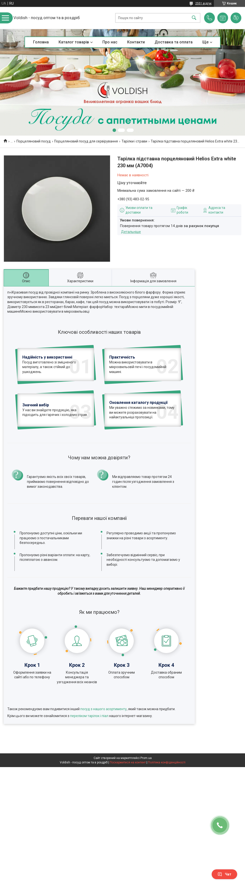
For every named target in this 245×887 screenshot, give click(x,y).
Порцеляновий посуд (33, 141)
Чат (224, 874)
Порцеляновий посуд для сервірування (86, 141)
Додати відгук (236, 18)
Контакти (136, 42)
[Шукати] (194, 18)
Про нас (109, 42)
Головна (41, 42)
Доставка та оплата (174, 42)
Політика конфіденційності (166, 796)
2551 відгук (203, 3)
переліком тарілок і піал (89, 750)
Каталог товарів (74, 42)
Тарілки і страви (134, 141)
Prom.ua (146, 792)
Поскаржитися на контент (128, 796)
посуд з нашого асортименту (103, 743)
